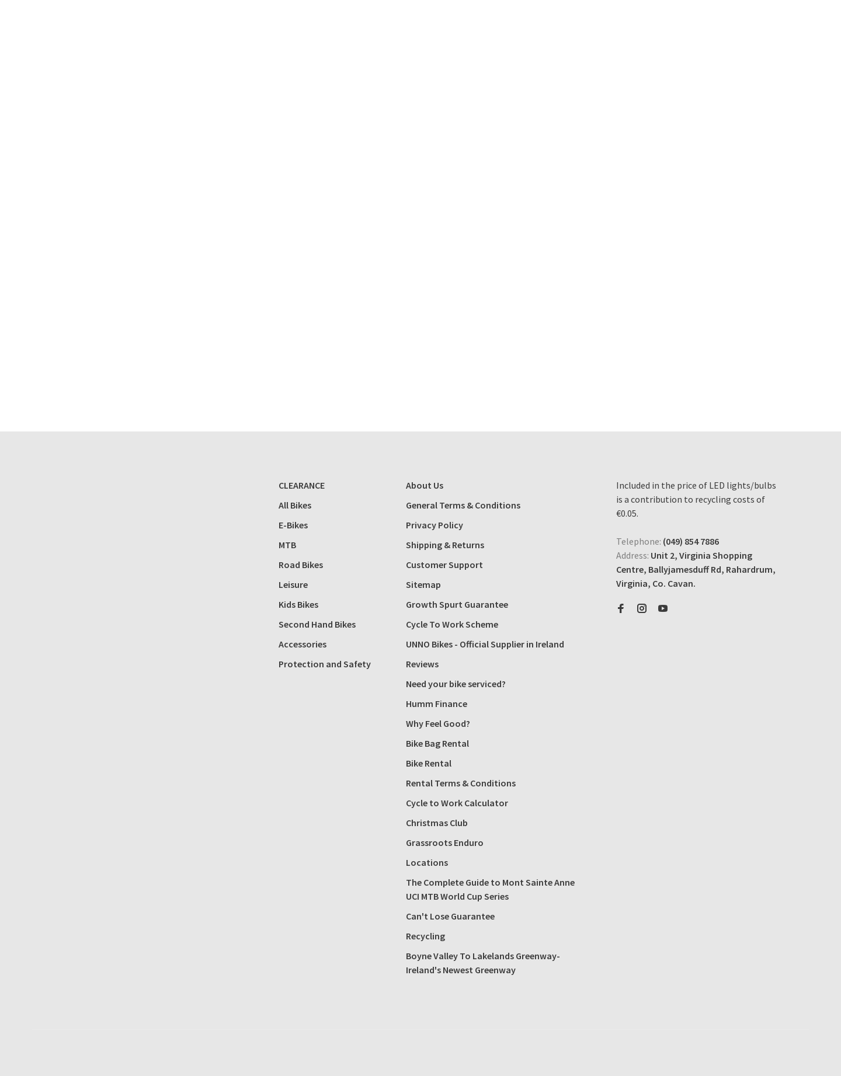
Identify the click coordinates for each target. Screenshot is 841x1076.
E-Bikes (293, 525)
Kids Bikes (298, 604)
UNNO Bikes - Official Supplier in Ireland (485, 644)
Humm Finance (436, 703)
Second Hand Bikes (317, 624)
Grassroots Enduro (445, 842)
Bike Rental (428, 763)
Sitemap (423, 584)
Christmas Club (437, 822)
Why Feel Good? (438, 723)
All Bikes (295, 505)
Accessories (302, 644)
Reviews (422, 664)
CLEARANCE (302, 485)
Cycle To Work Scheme (452, 624)
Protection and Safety (325, 664)
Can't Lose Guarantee (450, 916)
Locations (427, 862)
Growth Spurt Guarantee (457, 604)
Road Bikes (301, 564)
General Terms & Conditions (463, 505)
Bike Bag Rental (437, 743)
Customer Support (444, 564)
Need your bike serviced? (456, 684)
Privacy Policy (434, 525)
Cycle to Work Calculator (457, 803)
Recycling (425, 936)
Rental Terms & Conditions (461, 783)
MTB (287, 545)
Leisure (293, 584)
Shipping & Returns (445, 545)
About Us (424, 485)
